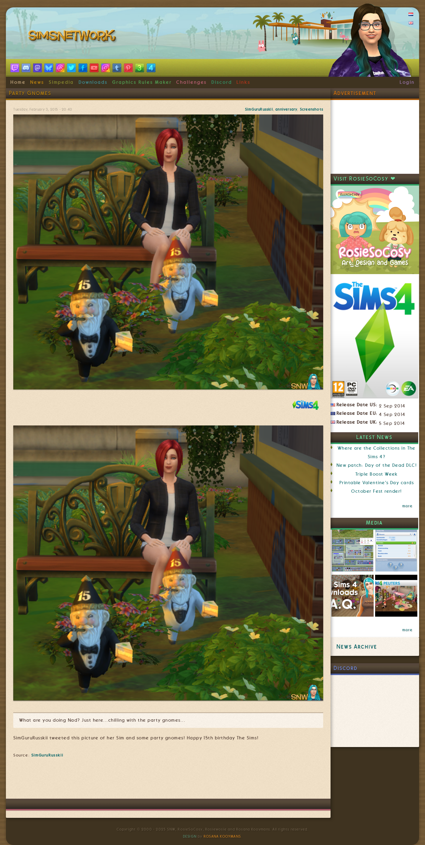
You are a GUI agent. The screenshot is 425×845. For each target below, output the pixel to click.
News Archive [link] (356, 646)
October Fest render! (376, 491)
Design (190, 836)
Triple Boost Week (376, 474)
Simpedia (61, 82)
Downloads (93, 82)
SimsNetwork (73, 37)
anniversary (286, 109)
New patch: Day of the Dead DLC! (376, 465)
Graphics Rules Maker (142, 82)
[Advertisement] (168, 781)
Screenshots (311, 109)
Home (18, 82)
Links (243, 82)
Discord (221, 82)
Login (407, 82)
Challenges (191, 82)
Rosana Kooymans (222, 836)
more (407, 506)
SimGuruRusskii (259, 109)
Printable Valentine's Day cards (376, 482)
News (37, 82)
